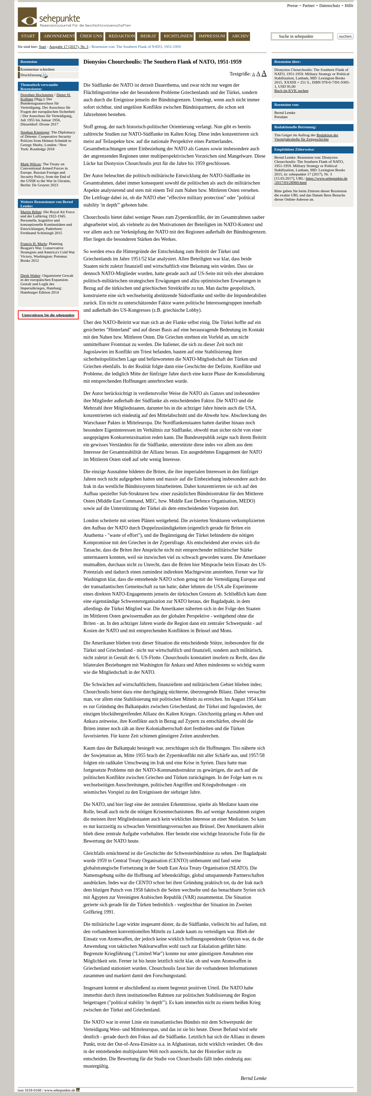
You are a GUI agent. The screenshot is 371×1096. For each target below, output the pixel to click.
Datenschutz (329, 5)
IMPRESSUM (212, 35)
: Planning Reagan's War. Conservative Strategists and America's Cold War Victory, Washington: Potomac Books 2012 (48, 251)
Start (42, 46)
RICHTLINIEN (178, 35)
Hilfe (349, 5)
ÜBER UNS (91, 35)
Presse (292, 5)
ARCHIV (240, 35)
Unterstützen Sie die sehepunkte (48, 315)
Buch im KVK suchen (291, 90)
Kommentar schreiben (38, 69)
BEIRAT (149, 35)
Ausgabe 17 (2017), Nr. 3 (68, 46)
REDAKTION (122, 35)
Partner (308, 5)
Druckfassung (34, 75)
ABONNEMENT (59, 35)
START (28, 35)
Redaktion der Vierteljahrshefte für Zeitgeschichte (306, 137)
